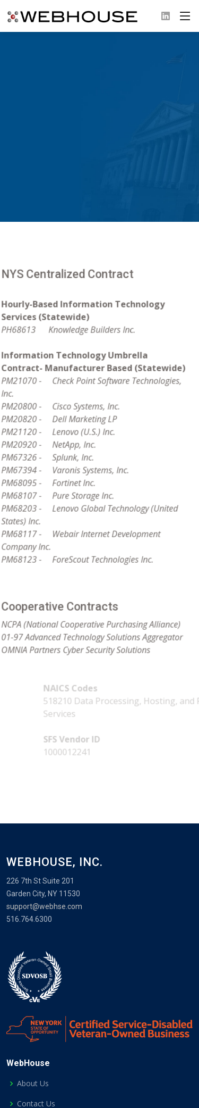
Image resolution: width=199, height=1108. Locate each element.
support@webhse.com (44, 906)
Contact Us (36, 1103)
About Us (33, 1083)
